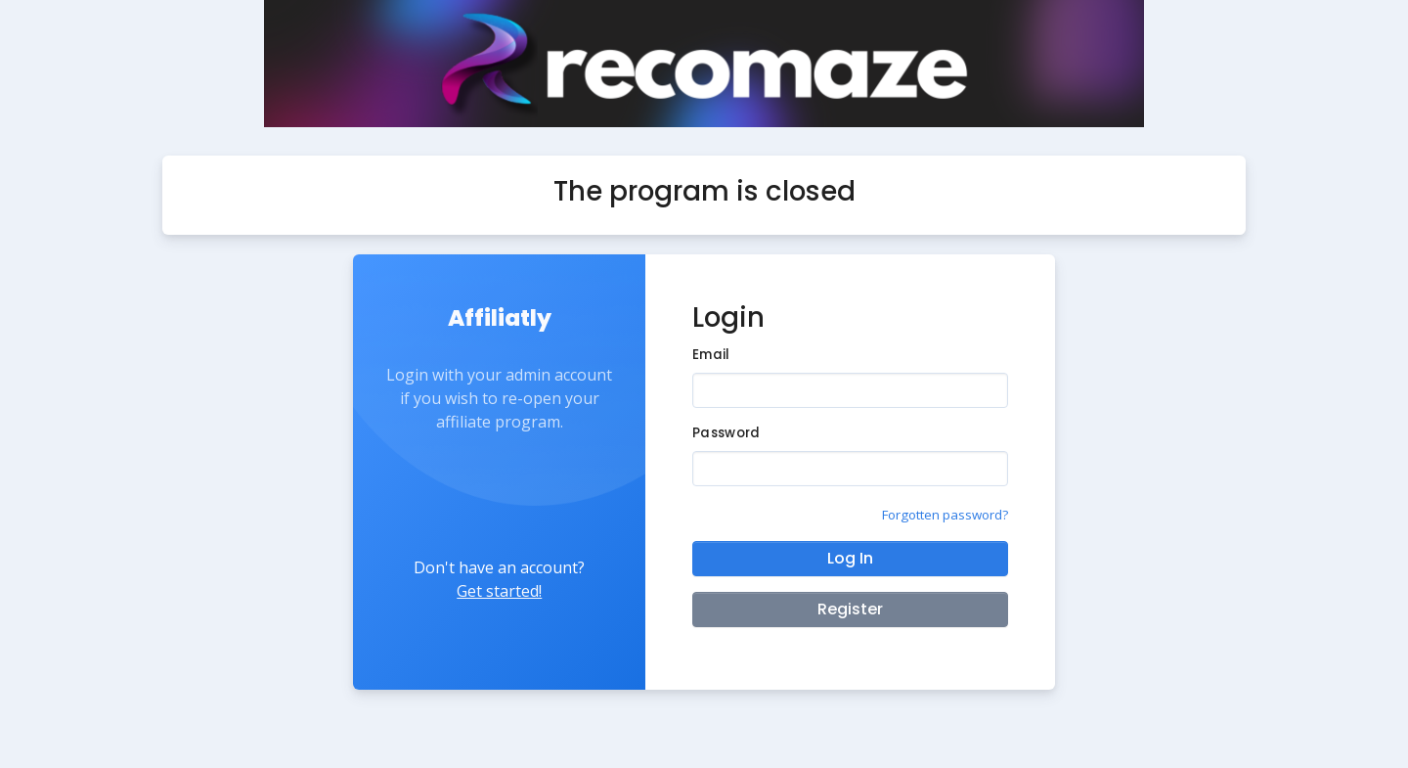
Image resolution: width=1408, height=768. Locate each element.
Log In (850, 558)
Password (726, 433)
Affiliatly (499, 318)
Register (850, 609)
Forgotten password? (945, 514)
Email (710, 354)
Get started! (499, 591)
